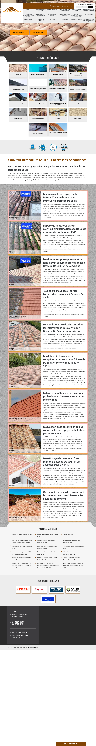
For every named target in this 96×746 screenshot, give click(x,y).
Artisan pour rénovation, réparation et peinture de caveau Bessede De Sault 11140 (73, 566)
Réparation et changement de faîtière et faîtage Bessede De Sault (22, 553)
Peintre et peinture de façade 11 (41, 10)
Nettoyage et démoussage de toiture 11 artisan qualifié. (76, 16)
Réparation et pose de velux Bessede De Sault (22, 547)
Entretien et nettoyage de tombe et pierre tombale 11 (65, 11)
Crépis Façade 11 (64, 19)
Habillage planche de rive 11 (76, 10)
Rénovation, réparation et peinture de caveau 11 (88, 10)
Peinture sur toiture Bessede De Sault (22, 534)
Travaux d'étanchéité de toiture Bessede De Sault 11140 (71, 559)
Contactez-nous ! (38, 33)
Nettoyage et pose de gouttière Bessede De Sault (71, 541)
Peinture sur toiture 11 (52, 9)
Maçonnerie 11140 (68, 534)
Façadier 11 (52, 19)
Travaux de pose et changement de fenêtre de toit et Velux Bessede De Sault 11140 (21, 566)
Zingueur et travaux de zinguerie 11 (64, 15)
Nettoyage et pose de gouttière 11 (52, 15)
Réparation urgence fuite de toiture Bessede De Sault (47, 547)
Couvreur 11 (28, 9)
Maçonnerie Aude (89, 14)
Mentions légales (33, 647)
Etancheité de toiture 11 (76, 19)
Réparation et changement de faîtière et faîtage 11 (28, 16)
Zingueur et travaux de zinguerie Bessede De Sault (46, 541)
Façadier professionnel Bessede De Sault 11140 (21, 559)
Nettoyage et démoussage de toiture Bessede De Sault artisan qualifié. (22, 541)
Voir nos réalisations (20, 33)
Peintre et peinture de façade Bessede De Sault (47, 536)
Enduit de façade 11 (28, 19)
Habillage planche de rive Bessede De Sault (73, 547)
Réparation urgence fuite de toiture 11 (40, 15)
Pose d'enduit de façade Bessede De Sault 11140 (47, 553)
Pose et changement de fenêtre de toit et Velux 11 (88, 21)
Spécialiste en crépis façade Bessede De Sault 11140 (47, 559)
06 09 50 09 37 (66, 6)
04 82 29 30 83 (54, 6)
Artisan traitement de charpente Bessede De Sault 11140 (72, 553)
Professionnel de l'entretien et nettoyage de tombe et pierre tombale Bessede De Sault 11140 (48, 566)
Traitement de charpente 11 (40, 20)
